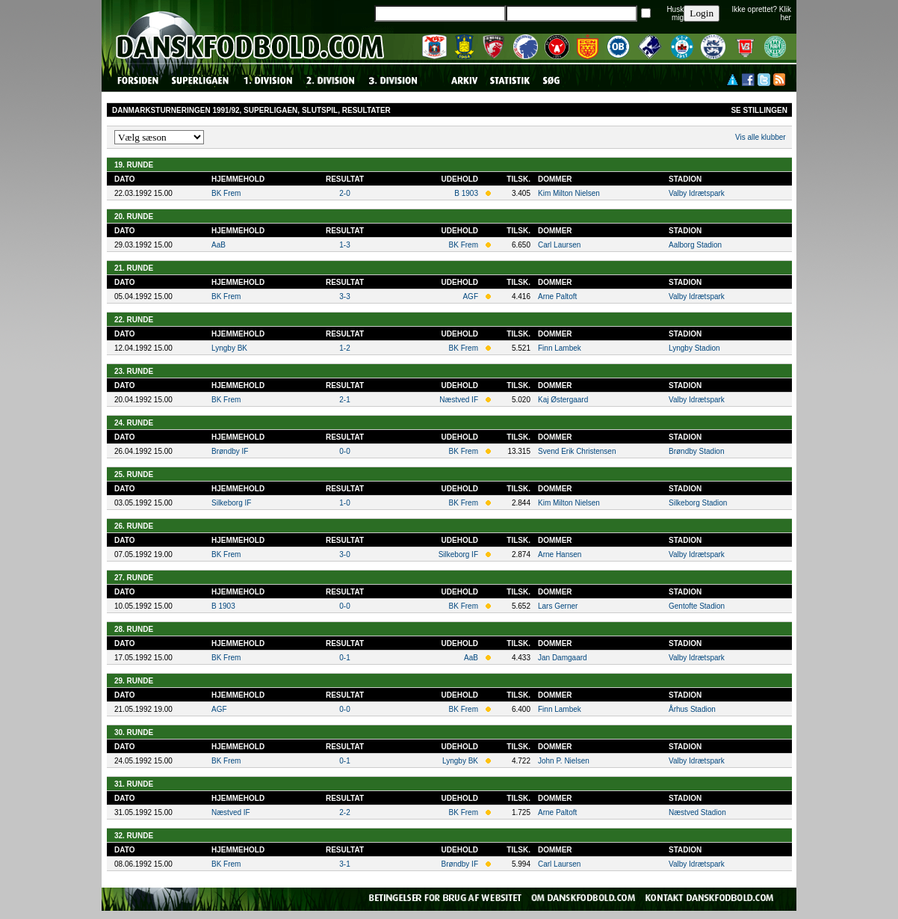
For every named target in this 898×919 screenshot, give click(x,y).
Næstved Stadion (697, 812)
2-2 (344, 812)
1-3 (344, 245)
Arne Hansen (559, 554)
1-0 (344, 503)
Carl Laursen (559, 245)
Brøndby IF (229, 451)
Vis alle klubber (760, 137)
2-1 (344, 400)
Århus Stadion (692, 709)
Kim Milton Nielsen (569, 193)
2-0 (344, 193)
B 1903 (466, 193)
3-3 (344, 296)
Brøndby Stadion (697, 451)
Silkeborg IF (231, 503)
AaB (218, 245)
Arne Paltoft (557, 296)
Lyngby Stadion (694, 348)
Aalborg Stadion (695, 245)
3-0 (344, 554)
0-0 (344, 451)
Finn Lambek (559, 348)
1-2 (344, 348)
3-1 (344, 864)
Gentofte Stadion (697, 606)
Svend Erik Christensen (577, 451)
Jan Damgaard (562, 658)
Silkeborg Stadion (698, 503)
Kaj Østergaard (563, 400)
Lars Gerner (557, 606)
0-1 (344, 658)
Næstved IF (458, 400)
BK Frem (226, 193)
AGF (470, 296)
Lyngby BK (229, 348)
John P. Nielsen (563, 761)
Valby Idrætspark (697, 193)
